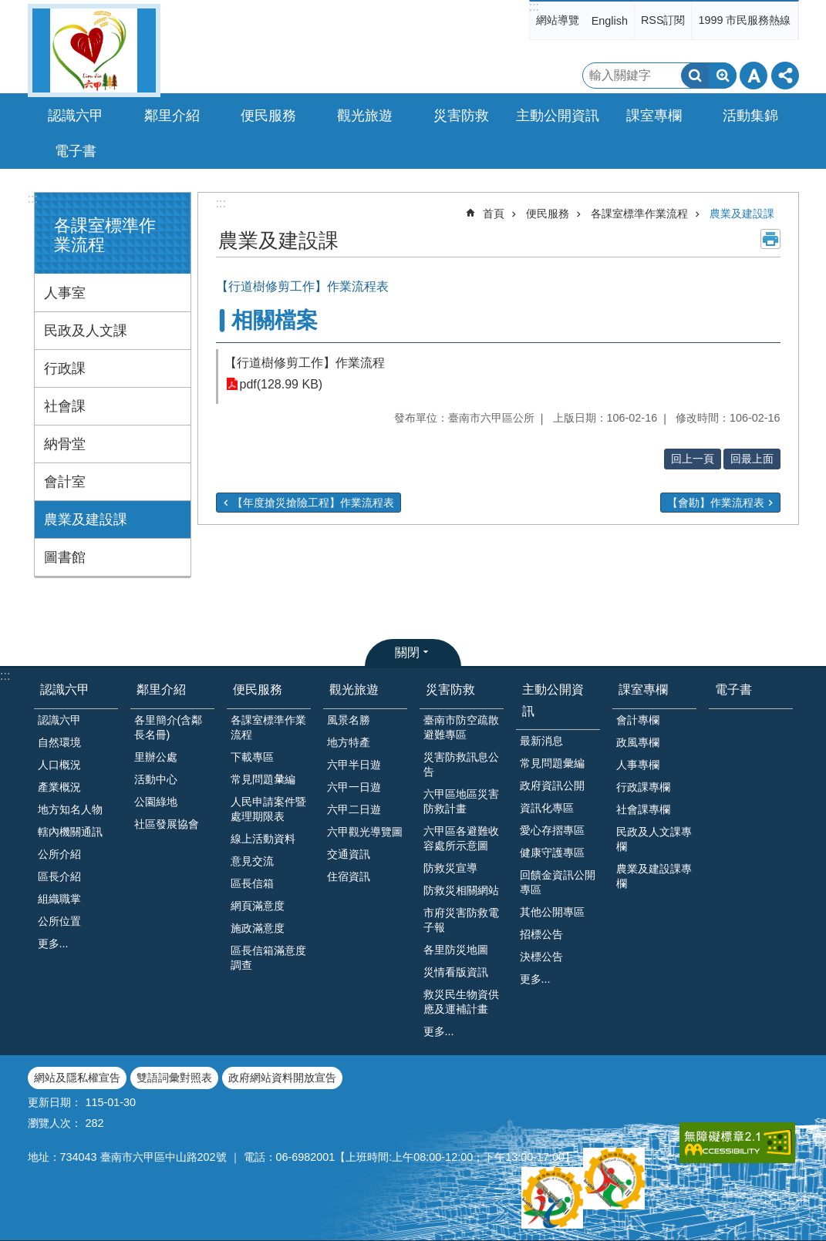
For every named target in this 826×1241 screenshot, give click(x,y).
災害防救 (450, 689)
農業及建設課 (85, 519)
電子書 (75, 151)
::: (534, 6)
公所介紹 (59, 854)
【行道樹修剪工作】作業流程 (304, 362)
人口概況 (59, 764)
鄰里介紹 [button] (172, 115)
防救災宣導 (450, 868)
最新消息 (541, 741)
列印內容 (770, 239)
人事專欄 (637, 764)
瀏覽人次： (55, 1123)
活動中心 (155, 779)
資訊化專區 (547, 808)
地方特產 (348, 742)
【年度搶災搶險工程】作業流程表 (313, 502)
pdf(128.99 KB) (281, 384)
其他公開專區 (552, 912)
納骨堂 (65, 444)
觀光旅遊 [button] (365, 115)
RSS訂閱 (663, 20)
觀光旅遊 (354, 689)
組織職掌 (59, 899)
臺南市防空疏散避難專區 (461, 727)
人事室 (65, 293)
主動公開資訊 (553, 700)
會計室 (65, 481)
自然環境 (59, 742)
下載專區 (252, 757)
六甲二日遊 (354, 809)
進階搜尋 (723, 75)
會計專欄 (637, 720)
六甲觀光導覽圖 (365, 832)
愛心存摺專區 (552, 830)
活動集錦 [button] (750, 115)
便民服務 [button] (268, 115)
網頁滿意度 (258, 906)
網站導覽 (557, 20)
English (610, 21)
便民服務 (547, 213)
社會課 (65, 406)
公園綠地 (155, 801)
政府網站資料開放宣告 (282, 1077)
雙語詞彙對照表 (174, 1077)
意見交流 (252, 861)
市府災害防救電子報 (461, 919)
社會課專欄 (643, 809)
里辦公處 (155, 757)
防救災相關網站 (461, 890)
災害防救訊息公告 (461, 764)
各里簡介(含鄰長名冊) (168, 727)
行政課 (65, 368)
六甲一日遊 (354, 787)
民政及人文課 (85, 330)
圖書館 (65, 557)
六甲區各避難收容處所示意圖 (461, 838)
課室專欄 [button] (654, 115)
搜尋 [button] (695, 75)
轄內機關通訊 (70, 832)
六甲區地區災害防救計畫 (461, 801)
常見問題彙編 (552, 763)
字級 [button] (753, 75)
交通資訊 (348, 854)
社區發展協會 (166, 824)
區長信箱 (252, 883)
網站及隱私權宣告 (77, 1077)
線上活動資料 (263, 838)
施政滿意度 (258, 928)
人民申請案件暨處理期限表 (268, 808)
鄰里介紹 (161, 689)
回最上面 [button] (752, 458)
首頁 (493, 213)
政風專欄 (637, 742)
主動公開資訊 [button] (557, 115)
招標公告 (541, 934)
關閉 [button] (407, 652)
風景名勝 (348, 720)
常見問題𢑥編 (263, 779)
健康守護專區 (552, 852)
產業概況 (59, 787)
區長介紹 (59, 876)
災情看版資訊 (455, 972)
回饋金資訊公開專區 (557, 882)
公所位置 (59, 921)
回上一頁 (692, 458)
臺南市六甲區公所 (94, 50)
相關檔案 (274, 320)
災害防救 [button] (461, 115)
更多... (53, 943)
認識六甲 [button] (75, 115)
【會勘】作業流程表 (715, 502)
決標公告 (541, 956)
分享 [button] (785, 75)
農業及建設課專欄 (654, 876)
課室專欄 (643, 689)
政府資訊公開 (552, 785)
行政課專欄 (643, 787)
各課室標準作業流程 (639, 213)
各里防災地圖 (455, 949)
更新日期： (55, 1102)
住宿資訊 (348, 876)
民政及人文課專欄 (654, 839)
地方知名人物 (70, 809)
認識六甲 (64, 689)
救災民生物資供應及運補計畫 (461, 1001)
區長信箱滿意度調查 (268, 957)
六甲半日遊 (354, 764)
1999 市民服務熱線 (744, 20)
